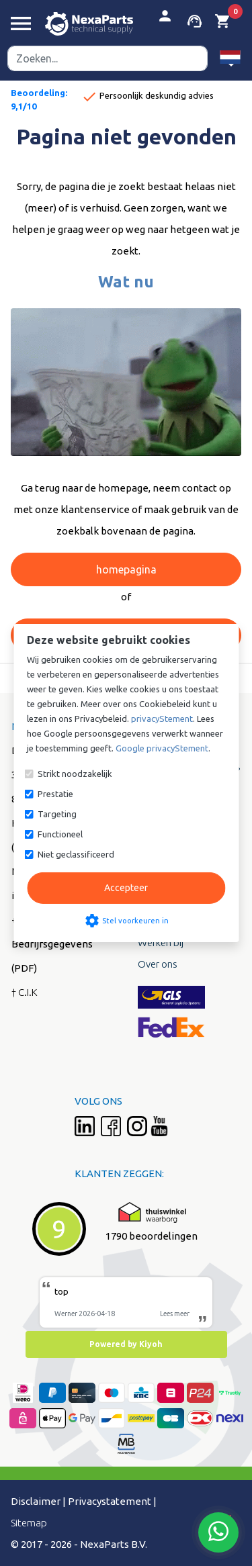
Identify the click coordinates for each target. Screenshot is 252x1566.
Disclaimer (35, 1501)
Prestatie (55, 793)
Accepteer (126, 887)
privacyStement (162, 718)
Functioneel (60, 834)
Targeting (57, 814)
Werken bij (160, 942)
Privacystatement (109, 1501)
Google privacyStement (162, 748)
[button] (230, 58)
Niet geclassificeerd (76, 854)
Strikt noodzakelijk (75, 773)
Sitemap (29, 1522)
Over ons (157, 964)
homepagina (126, 569)
